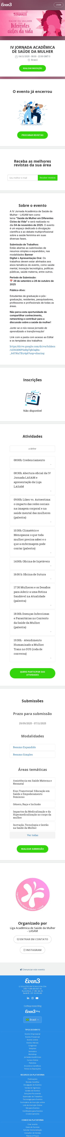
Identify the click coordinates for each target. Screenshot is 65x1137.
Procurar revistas (32, 135)
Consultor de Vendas (32, 1133)
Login (58, 5)
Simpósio (32, 1048)
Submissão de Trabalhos (32, 1096)
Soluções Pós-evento (32, 1093)
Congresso (32, 1045)
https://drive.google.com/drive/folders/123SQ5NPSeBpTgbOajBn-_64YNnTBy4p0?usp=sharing (32, 350)
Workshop (32, 1054)
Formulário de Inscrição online (32, 1102)
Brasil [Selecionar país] (32, 1019)
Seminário (32, 1051)
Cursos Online (32, 1060)
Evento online (32, 1040)
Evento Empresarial (32, 1034)
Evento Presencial (32, 1037)
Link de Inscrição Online (32, 1105)
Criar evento (33, 1124)
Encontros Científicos (32, 1066)
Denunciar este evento (32, 969)
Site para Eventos (32, 1108)
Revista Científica (32, 1082)
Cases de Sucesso (33, 1127)
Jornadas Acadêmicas (32, 1057)
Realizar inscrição (32, 68)
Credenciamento (32, 1114)
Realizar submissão (32, 848)
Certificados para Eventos (33, 1111)
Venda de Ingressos (32, 1088)
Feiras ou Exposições (32, 1069)
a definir (32, 448)
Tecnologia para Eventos (32, 1099)
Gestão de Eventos (32, 1091)
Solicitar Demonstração (32, 1130)
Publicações (32, 1079)
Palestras (32, 1063)
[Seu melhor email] (22, 178)
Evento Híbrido (32, 1043)
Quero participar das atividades (32, 673)
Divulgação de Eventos (32, 1085)
